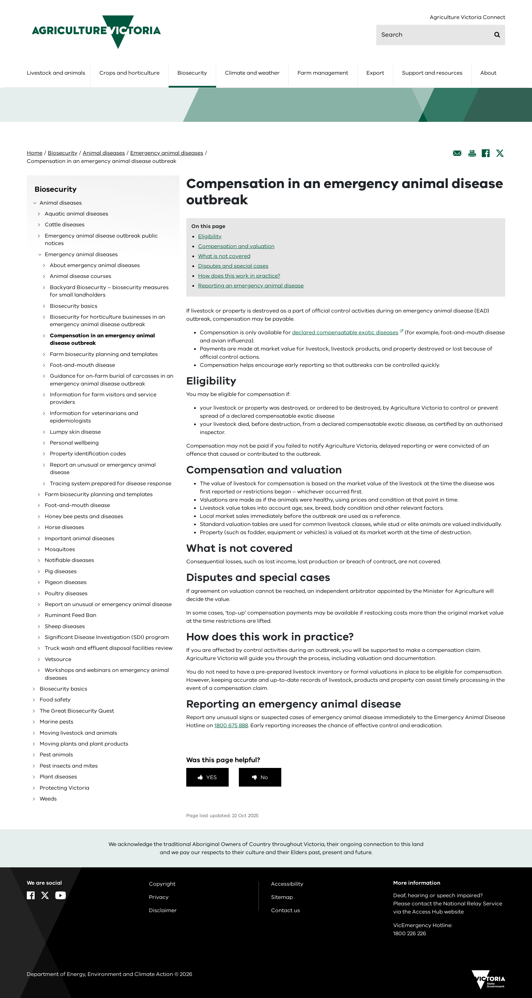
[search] (440, 35)
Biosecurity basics (73, 306)
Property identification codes (88, 453)
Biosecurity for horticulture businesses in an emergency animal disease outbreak (107, 320)
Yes (211, 777)
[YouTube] (60, 895)
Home (34, 153)
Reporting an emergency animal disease (251, 285)
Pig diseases (61, 571)
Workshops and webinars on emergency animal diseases (107, 673)
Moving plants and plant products (84, 744)
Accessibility (287, 884)
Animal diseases (104, 153)
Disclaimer (163, 910)
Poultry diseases (66, 593)
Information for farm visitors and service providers (103, 398)
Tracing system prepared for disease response (110, 483)
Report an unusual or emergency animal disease (103, 468)
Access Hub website (438, 912)
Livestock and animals (56, 73)
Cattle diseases (64, 224)
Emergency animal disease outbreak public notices (101, 239)
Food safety (55, 699)
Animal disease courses (80, 276)
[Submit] (497, 35)
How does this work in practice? (239, 276)
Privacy (159, 897)
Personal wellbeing (74, 443)
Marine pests (56, 722)
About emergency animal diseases (95, 265)
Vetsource (58, 659)
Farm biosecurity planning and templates (104, 354)
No (264, 777)
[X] (500, 153)
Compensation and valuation (236, 246)
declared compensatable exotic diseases (345, 332)
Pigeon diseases (66, 582)
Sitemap (282, 897)
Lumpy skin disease (75, 432)
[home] (96, 32)
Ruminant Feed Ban (70, 615)
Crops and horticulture (129, 73)
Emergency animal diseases (166, 153)
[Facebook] (486, 153)
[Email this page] (457, 153)
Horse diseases (64, 527)
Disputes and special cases (233, 266)
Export (375, 73)
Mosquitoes (60, 549)
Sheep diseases (65, 626)
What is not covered (224, 256)
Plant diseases (58, 776)
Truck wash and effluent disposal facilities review (108, 648)
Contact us (285, 910)
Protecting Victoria (64, 788)
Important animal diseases (79, 538)
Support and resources (432, 73)
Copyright (162, 884)
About (488, 73)
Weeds (48, 799)
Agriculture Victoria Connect (467, 17)
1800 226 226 (409, 933)
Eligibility (210, 236)
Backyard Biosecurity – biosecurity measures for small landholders (109, 291)
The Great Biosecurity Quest (77, 711)
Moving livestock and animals (78, 733)
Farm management (323, 73)
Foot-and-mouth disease (82, 365)
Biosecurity (192, 73)
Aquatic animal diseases (76, 214)
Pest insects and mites (69, 766)
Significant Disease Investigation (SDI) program (107, 637)
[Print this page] (472, 153)
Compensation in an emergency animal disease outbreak (102, 339)
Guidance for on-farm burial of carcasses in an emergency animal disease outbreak (111, 379)
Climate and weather (252, 73)
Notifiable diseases (69, 560)
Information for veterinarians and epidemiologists (94, 417)
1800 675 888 (231, 725)
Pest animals (56, 754)
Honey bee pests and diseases (84, 516)
